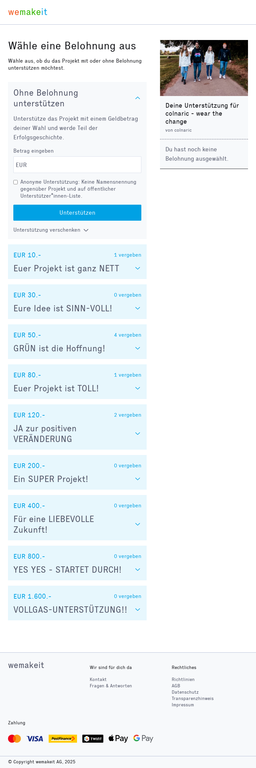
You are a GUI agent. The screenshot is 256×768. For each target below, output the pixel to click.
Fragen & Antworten (111, 686)
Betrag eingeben (33, 151)
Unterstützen (77, 212)
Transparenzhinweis (193, 698)
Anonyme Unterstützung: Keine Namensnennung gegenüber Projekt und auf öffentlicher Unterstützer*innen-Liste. (78, 189)
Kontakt (98, 679)
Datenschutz (185, 692)
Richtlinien (183, 679)
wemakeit (26, 665)
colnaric (183, 130)
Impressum (183, 705)
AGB (176, 686)
